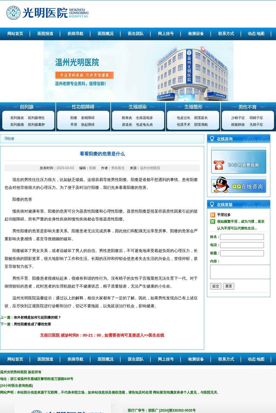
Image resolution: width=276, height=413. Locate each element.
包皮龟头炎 (144, 125)
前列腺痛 (17, 125)
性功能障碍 (82, 106)
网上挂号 (166, 33)
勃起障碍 (88, 125)
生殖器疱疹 (144, 118)
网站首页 (15, 33)
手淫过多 (224, 215)
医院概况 (105, 33)
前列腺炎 (17, 118)
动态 (252, 33)
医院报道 (45, 33)
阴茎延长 (201, 118)
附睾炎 (127, 118)
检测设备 (196, 33)
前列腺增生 (36, 118)
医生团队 (136, 33)
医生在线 (156, 335)
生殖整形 (193, 106)
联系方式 (226, 33)
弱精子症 (256, 118)
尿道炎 (127, 125)
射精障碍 (88, 118)
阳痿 (73, 118)
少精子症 (238, 118)
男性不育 (248, 106)
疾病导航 (75, 33)
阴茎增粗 (201, 125)
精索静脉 (238, 125)
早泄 (73, 125)
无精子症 (256, 125)
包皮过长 (183, 118)
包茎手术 (183, 125)
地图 (260, 33)
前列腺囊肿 (36, 125)
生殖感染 (138, 106)
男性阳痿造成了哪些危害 (32, 324)
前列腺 (27, 106)
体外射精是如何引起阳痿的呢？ (37, 317)
